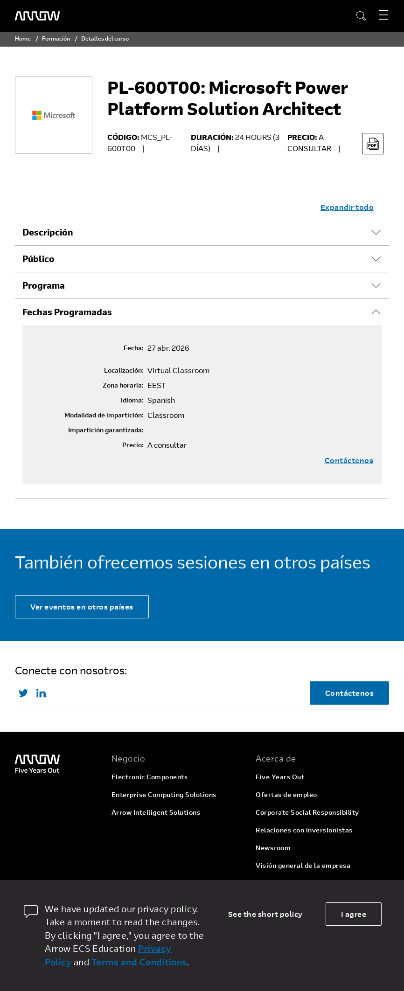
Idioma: (132, 400)
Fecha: (134, 348)
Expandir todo (347, 207)
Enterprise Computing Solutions (163, 794)
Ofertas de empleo (286, 794)
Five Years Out (280, 776)
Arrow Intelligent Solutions (156, 812)
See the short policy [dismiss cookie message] (265, 914)
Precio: (133, 445)
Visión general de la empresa (303, 865)
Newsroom (273, 847)
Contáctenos (349, 460)
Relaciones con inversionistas (304, 829)
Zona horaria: (123, 385)
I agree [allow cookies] (354, 914)
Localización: (124, 370)
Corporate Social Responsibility (307, 812)
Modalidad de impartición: (104, 415)
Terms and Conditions (139, 962)
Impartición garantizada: (106, 430)
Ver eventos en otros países (81, 606)
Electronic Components (149, 776)
